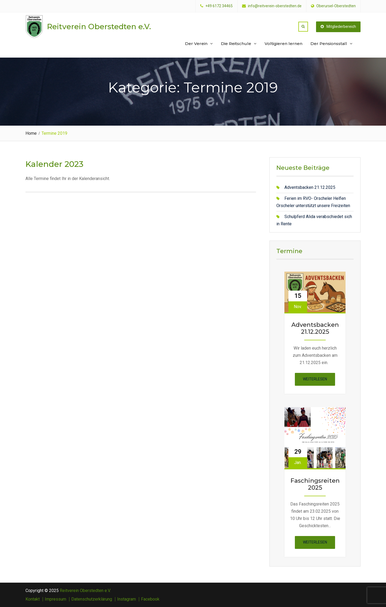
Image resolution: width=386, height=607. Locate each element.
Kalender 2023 (54, 164)
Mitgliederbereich (338, 26)
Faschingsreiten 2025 (315, 484)
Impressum (55, 599)
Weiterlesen (319, 381)
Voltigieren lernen (283, 43)
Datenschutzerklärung (91, 599)
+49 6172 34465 (219, 6)
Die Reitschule (236, 43)
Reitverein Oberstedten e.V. (99, 26)
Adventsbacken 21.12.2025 (309, 187)
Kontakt (32, 599)
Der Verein (196, 43)
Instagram (126, 599)
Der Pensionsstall (328, 43)
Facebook (150, 599)
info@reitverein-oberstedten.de (275, 6)
